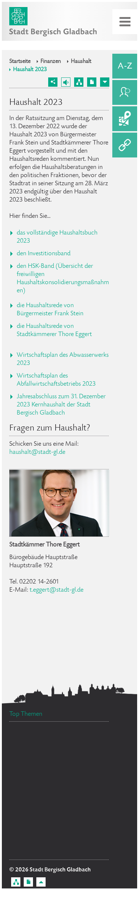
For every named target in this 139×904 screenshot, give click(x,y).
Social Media (84, 793)
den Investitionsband (43, 253)
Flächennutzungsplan (47, 851)
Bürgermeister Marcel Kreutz (50, 830)
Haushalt (81, 62)
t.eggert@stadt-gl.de (56, 590)
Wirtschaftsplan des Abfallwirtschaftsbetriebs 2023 (56, 380)
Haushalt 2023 (30, 70)
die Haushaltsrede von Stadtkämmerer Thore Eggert (54, 330)
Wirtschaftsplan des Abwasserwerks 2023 (63, 359)
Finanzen (50, 62)
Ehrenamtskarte (34, 766)
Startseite (19, 62)
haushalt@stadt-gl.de (37, 452)
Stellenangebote (38, 775)
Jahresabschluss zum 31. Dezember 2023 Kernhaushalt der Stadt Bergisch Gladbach (61, 404)
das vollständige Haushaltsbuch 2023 (57, 237)
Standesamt (37, 808)
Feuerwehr (79, 764)
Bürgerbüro (33, 794)
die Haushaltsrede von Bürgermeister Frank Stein (50, 309)
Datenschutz (85, 817)
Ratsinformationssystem (43, 750)
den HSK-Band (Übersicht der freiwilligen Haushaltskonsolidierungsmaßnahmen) (63, 278)
